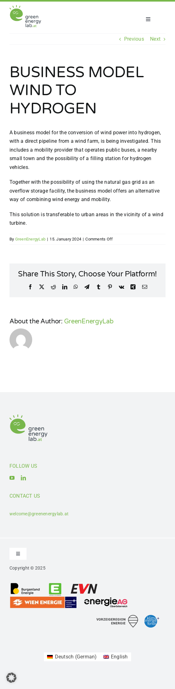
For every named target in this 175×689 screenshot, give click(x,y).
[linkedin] (23, 477)
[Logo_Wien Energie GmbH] (43, 598)
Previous (134, 39)
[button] (11, 677)
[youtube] (12, 477)
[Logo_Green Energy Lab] (25, 7)
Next (155, 39)
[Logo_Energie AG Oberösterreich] (105, 598)
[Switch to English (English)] (115, 656)
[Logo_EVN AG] (84, 585)
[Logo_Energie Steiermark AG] (55, 585)
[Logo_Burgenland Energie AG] (25, 585)
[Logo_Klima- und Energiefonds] (151, 617)
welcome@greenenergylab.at (39, 513)
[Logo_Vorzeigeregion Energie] (117, 617)
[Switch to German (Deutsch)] (72, 656)
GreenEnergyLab (30, 239)
